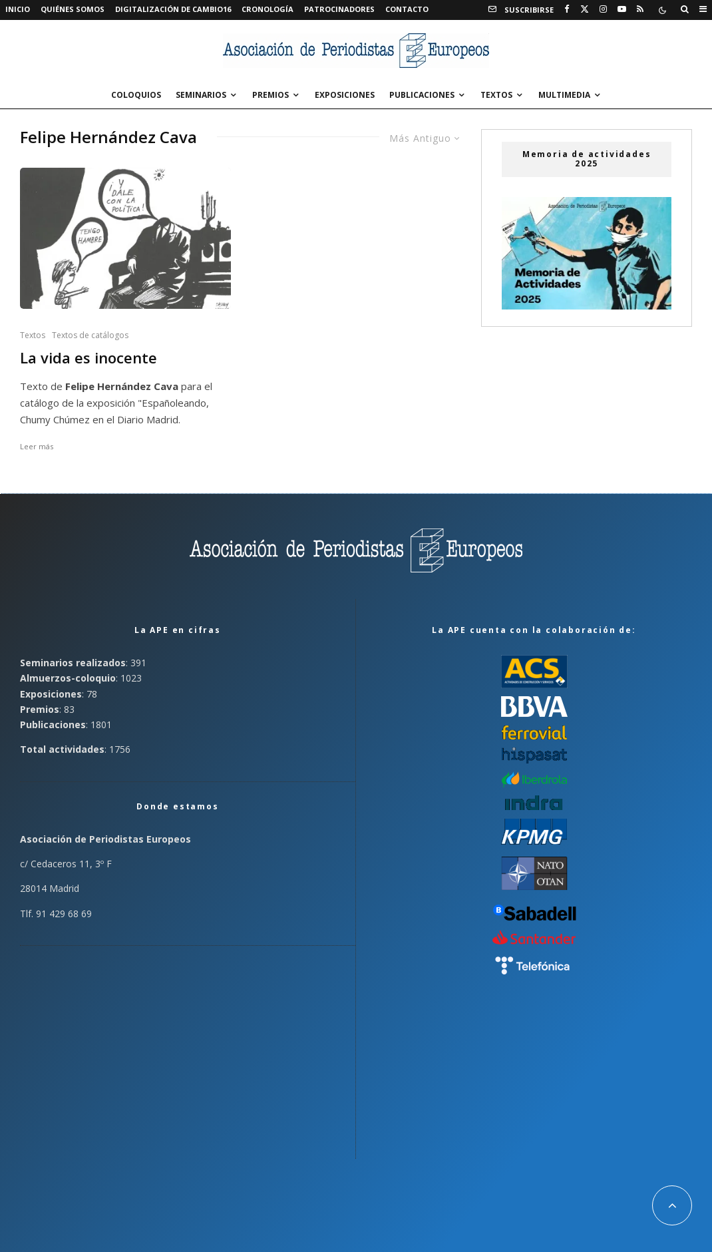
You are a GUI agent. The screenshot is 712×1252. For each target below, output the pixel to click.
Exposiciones (345, 95)
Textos (496, 95)
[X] (584, 9)
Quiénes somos (72, 9)
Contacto (407, 9)
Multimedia (564, 95)
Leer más (36, 446)
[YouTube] (621, 9)
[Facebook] (567, 9)
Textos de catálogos (90, 335)
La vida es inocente (88, 357)
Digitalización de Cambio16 (173, 9)
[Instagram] (603, 9)
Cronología (267, 9)
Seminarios (201, 95)
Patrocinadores (339, 9)
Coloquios (136, 95)
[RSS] (640, 9)
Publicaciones (421, 95)
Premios (270, 95)
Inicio (17, 9)
